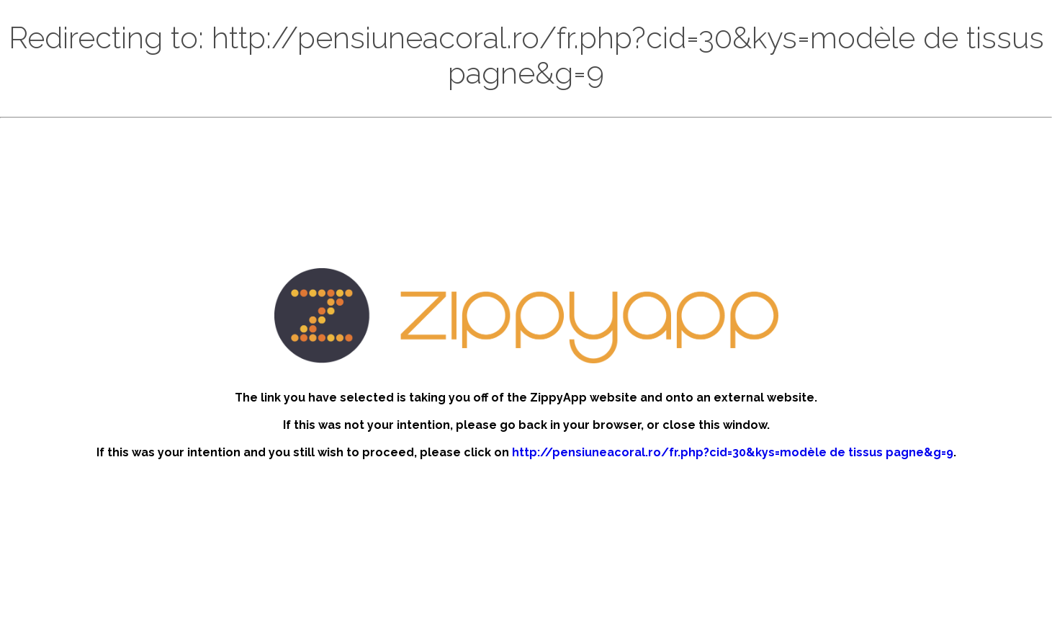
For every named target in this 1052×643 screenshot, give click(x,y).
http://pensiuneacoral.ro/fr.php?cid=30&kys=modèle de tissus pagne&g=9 (732, 452)
